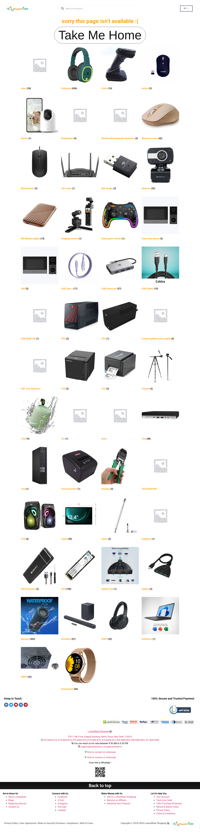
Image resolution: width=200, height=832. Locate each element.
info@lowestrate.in (113, 746)
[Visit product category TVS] (80, 369)
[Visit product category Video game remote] (120, 219)
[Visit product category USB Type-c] (80, 269)
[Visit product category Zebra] (120, 68)
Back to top (100, 785)
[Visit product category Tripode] (160, 369)
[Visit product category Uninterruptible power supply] (160, 319)
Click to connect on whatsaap (101, 752)
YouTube (62, 807)
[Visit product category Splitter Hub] (120, 569)
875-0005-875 (94, 740)
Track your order (164, 800)
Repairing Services (17, 803)
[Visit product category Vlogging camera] (80, 219)
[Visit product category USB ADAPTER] (39, 319)
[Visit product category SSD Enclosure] (39, 569)
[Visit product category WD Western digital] (39, 219)
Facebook (62, 797)
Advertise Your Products (118, 803)
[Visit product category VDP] (39, 269)
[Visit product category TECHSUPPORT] (160, 469)
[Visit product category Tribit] (39, 419)
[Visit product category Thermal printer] (80, 469)
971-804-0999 (152, 740)
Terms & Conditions (165, 813)
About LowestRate (17, 797)
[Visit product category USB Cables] (160, 269)
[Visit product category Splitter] (160, 569)
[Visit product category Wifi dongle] (120, 168)
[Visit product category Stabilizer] (160, 519)
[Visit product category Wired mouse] (39, 168)
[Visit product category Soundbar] (80, 619)
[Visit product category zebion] (160, 68)
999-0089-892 (123, 740)
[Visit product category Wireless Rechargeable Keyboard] (120, 118)
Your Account (162, 797)
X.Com (61, 800)
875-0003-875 (65, 740)
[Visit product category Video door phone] (160, 219)
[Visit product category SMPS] (39, 663)
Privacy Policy (163, 810)
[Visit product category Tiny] (160, 419)
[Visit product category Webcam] (160, 168)
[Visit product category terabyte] (120, 469)
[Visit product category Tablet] (80, 519)
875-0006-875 (108, 740)
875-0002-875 (50, 740)
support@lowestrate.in (92, 746)
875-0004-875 (79, 740)
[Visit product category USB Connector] (120, 269)
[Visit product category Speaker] (39, 619)
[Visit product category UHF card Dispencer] (39, 369)
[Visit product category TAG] (39, 519)
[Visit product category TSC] (120, 369)
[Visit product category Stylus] (120, 519)
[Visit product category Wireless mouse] (160, 118)
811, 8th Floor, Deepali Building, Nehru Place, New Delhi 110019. (101, 736)
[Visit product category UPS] (80, 319)
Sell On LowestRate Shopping (121, 797)
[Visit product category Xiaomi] (39, 118)
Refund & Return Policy (167, 807)
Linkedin (62, 810)
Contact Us (13, 807)
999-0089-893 (138, 740)
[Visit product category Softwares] (160, 619)
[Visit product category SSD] (80, 569)
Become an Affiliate (116, 800)
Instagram (63, 803)
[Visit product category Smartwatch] (80, 669)
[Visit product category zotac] (39, 68)
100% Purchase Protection (169, 803)
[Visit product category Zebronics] (80, 68)
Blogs (11, 800)
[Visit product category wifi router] (80, 168)
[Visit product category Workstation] (80, 118)
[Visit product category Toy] (80, 419)
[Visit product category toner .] (120, 419)
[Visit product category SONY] (120, 619)
